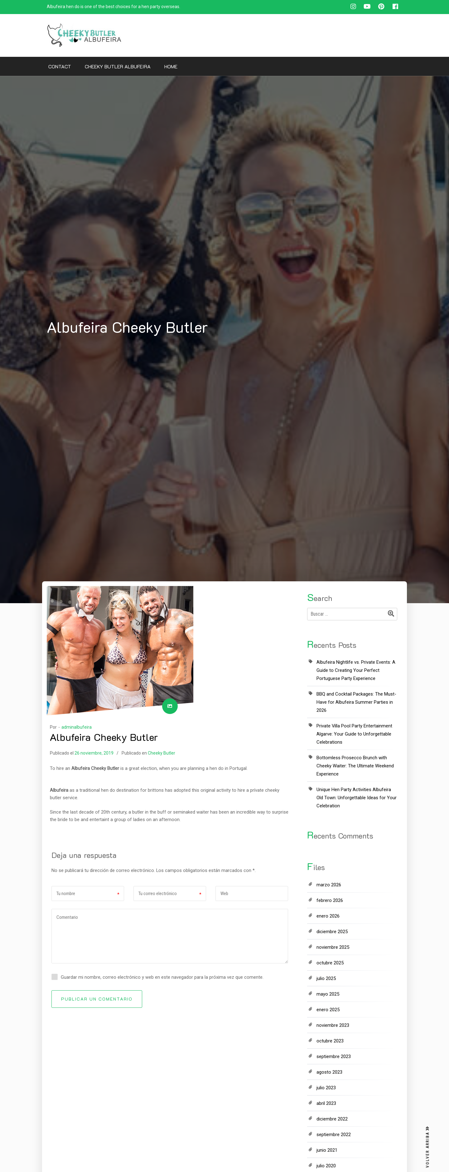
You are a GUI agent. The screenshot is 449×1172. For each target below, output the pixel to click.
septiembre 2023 (333, 1056)
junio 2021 (326, 1150)
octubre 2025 (330, 963)
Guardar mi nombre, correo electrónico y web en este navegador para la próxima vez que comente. (162, 977)
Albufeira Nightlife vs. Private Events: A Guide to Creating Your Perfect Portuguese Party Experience (355, 670)
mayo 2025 (327, 994)
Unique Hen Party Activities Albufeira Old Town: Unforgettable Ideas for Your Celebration (356, 798)
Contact (59, 66)
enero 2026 (328, 916)
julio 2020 (326, 1166)
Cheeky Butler (161, 753)
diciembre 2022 (332, 1119)
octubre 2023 (330, 1041)
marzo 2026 (328, 885)
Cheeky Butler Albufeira (118, 66)
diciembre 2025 (332, 931)
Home (170, 66)
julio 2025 (326, 978)
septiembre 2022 (333, 1134)
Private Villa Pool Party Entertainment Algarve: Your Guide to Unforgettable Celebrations (354, 734)
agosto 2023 (329, 1072)
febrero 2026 (329, 900)
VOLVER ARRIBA (428, 1147)
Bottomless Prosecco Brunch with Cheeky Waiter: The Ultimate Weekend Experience (355, 766)
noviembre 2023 (332, 1025)
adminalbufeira (76, 727)
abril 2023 (326, 1103)
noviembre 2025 (332, 947)
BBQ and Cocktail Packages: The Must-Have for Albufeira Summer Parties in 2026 (356, 702)
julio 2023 (326, 1088)
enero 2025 (328, 1009)
